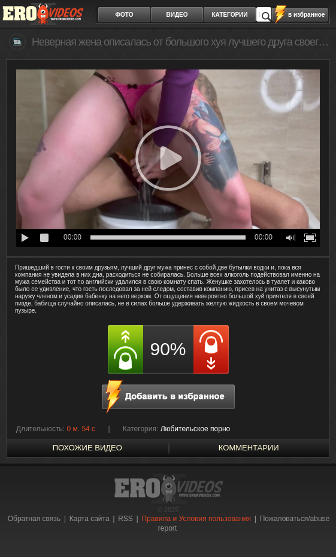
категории (230, 14)
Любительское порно (196, 429)
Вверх (313, 525)
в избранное (306, 14)
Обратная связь (34, 518)
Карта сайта (89, 518)
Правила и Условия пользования (196, 518)
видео (177, 14)
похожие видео (87, 447)
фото (125, 14)
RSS (125, 518)
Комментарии (249, 447)
